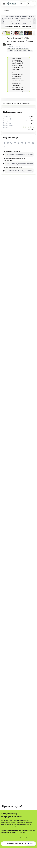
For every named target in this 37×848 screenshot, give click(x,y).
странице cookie (20, 23)
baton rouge (11, 48)
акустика (10, 50)
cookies (23, 820)
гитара (30, 50)
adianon (11, 46)
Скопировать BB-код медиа (11, 151)
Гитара (31, 117)
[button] (29, 3)
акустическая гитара (20, 50)
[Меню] (4, 3)
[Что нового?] (33, 3)
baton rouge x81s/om (22, 48)
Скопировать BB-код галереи (12, 167)
